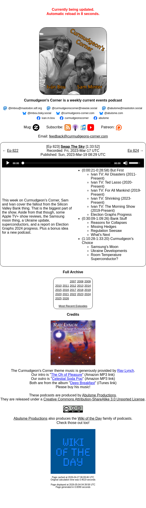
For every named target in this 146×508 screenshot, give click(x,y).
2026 (65, 298)
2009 (87, 281)
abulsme (104, 118)
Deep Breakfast (82, 383)
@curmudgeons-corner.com (77, 113)
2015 (58, 290)
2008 (80, 281)
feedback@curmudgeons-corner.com (78, 136)
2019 (87, 290)
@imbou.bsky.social (39, 113)
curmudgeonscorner (77, 118)
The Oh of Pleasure (66, 375)
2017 (73, 290)
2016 (65, 290)
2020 (58, 294)
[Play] (8, 163)
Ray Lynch (125, 371)
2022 (73, 294)
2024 (87, 294)
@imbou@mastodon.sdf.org (25, 108)
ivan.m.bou (48, 118)
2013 (80, 285)
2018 (80, 290)
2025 (58, 298)
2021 (65, 294)
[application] (73, 163)
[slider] (135, 163)
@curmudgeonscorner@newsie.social (74, 108)
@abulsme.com (113, 113)
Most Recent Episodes (73, 306)
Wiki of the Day (90, 418)
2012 (73, 285)
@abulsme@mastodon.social (124, 108)
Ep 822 (12, 150)
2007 (73, 281)
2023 (80, 294)
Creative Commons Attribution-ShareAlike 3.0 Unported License (94, 399)
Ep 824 (133, 150)
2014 (87, 285)
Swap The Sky (73, 146)
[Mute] (125, 163)
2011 (65, 285)
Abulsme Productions (99, 395)
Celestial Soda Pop (67, 379)
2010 (58, 285)
